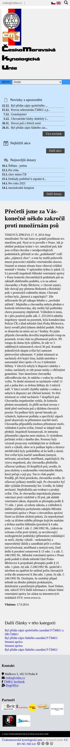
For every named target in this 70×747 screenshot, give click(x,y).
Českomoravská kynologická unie (22, 739)
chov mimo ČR (17, 174)
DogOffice (12, 685)
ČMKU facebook (14, 681)
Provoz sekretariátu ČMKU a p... (30, 109)
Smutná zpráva (14, 641)
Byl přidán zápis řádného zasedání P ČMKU (31, 638)
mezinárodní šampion (21, 187)
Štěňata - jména (17, 165)
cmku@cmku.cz (12, 2)
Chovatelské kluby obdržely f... (29, 118)
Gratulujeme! (19, 114)
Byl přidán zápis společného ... (29, 105)
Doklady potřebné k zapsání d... (27, 178)
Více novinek (54, 133)
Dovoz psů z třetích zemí (26, 123)
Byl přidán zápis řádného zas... (29, 127)
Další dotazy (53, 193)
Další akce (55, 150)
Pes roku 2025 (16, 183)
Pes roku (13, 170)
